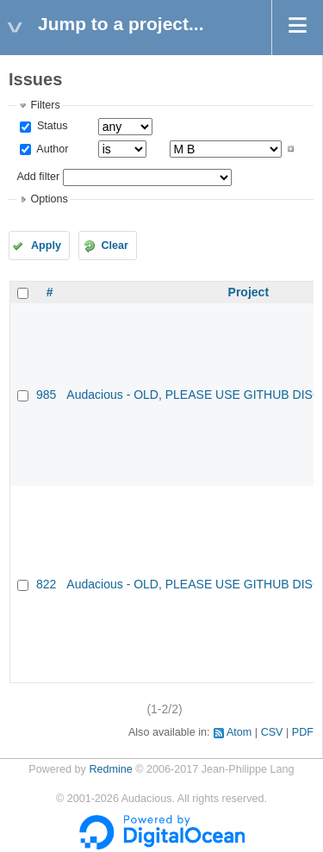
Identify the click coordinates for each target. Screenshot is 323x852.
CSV (272, 732)
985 (46, 394)
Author (51, 149)
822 (46, 584)
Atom (239, 732)
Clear (114, 245)
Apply (46, 245)
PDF (303, 732)
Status (50, 126)
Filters (44, 105)
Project (248, 292)
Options (48, 199)
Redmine (110, 769)
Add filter (37, 177)
